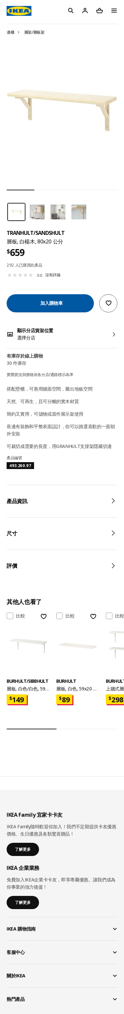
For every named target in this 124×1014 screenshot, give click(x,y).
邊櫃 (10, 32)
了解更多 (23, 849)
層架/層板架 (34, 32)
